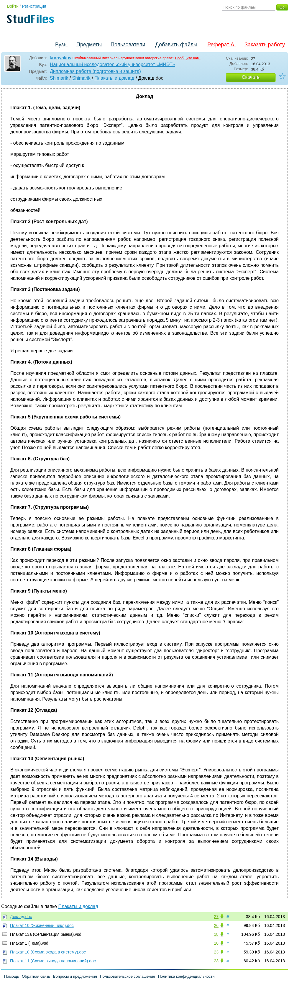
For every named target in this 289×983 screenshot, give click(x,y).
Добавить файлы (176, 45)
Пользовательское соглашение (127, 976)
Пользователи (128, 45)
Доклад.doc (21, 916)
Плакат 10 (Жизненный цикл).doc (42, 925)
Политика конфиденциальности (186, 976)
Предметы (89, 45)
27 (216, 916)
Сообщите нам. (188, 58)
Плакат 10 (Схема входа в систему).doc (48, 952)
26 (216, 925)
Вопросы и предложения (75, 976)
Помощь (11, 976)
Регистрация (34, 6)
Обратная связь (36, 976)
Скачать (251, 77)
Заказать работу (264, 45)
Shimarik (59, 78)
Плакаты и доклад (114, 78)
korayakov (60, 57)
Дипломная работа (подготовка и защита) (95, 71)
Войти (13, 6)
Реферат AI (221, 45)
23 (216, 952)
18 (216, 934)
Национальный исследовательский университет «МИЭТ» (112, 64)
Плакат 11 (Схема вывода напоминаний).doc (53, 961)
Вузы (61, 45)
